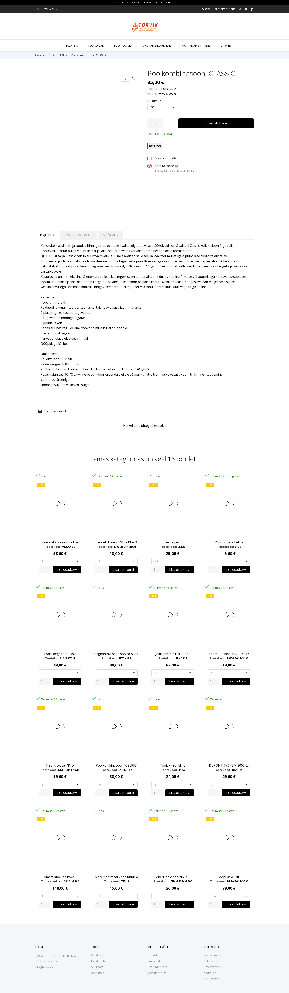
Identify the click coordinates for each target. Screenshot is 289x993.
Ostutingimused (157, 967)
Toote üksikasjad (78, 235)
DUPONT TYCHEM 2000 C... (229, 765)
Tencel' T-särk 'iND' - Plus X (116, 542)
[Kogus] (155, 123)
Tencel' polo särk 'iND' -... (172, 877)
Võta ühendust (156, 973)
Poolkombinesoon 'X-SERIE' (116, 765)
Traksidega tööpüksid (60, 654)
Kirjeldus (47, 235)
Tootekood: (154, 89)
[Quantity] (45, 569)
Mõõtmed (110, 235)
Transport (153, 961)
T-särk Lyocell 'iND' (60, 765)
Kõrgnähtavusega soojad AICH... (116, 654)
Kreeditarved (212, 967)
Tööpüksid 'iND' (229, 877)
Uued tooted (99, 961)
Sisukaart (97, 967)
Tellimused (211, 961)
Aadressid (210, 973)
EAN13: (152, 93)
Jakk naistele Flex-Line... (172, 654)
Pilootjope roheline (229, 542)
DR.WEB (225, 45)
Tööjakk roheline (172, 765)
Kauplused (97, 973)
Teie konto (212, 947)
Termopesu (172, 542)
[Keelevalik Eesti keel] (50, 8)
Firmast (152, 955)
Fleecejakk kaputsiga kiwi (60, 542)
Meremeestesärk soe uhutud (116, 877)
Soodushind (98, 955)
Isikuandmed (212, 955)
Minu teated (211, 979)
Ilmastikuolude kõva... (60, 877)
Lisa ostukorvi (216, 123)
